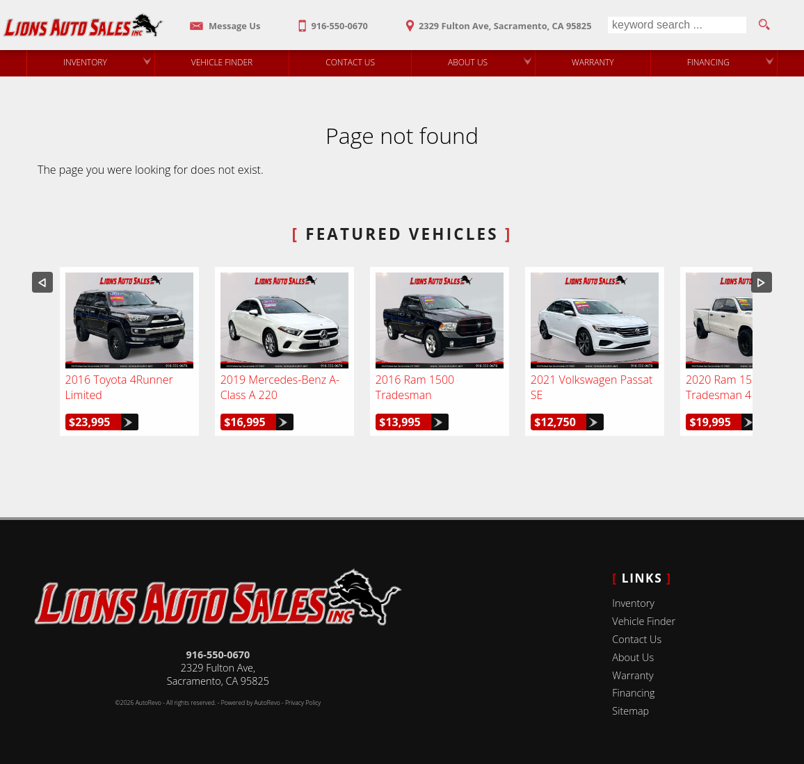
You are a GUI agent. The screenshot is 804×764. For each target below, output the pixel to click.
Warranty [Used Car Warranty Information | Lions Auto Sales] (593, 62)
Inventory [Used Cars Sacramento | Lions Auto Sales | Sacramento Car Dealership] (85, 62)
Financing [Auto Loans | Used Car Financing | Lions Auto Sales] (708, 62)
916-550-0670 (218, 654)
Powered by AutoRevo (250, 703)
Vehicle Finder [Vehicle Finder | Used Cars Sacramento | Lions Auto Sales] (222, 62)
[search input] (677, 25)
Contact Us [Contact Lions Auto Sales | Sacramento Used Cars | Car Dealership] (350, 62)
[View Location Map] (496, 21)
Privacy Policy (303, 703)
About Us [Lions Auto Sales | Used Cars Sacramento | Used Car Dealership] (468, 62)
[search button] (763, 25)
